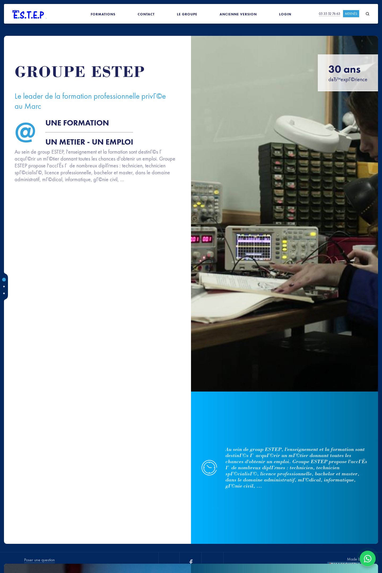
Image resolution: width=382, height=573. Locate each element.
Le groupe (187, 14)
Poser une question (39, 560)
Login (285, 14)
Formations (103, 14)
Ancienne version (238, 14)
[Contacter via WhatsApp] (368, 559)
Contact (146, 14)
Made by (354, 559)
